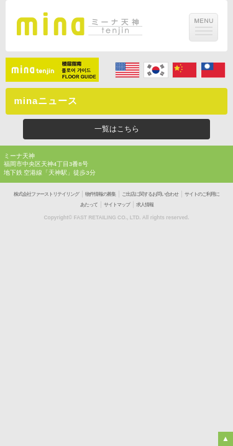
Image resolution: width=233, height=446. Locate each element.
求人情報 (144, 205)
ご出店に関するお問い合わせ (150, 194)
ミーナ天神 (19, 155)
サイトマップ (117, 205)
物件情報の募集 (100, 194)
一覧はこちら (116, 129)
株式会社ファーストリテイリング (46, 194)
